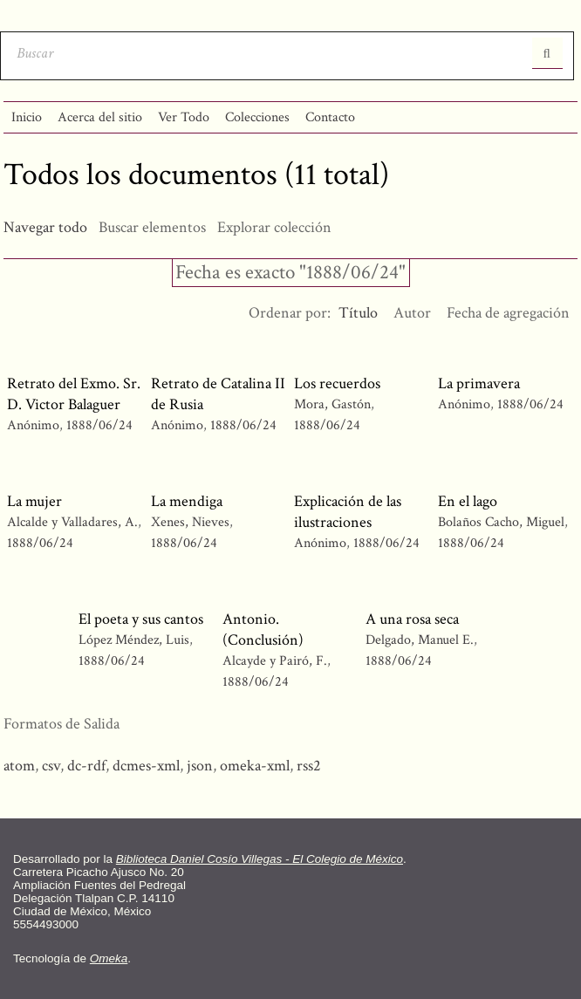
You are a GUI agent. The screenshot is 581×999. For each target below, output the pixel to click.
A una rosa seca (412, 619)
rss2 (309, 766)
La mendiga (186, 501)
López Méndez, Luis (136, 640)
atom (19, 766)
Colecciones (257, 117)
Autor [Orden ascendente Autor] (412, 313)
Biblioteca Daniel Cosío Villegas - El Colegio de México (259, 859)
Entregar (547, 53)
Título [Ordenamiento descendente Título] (358, 313)
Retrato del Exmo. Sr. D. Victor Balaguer (73, 393)
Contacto (330, 117)
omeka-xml (255, 766)
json (200, 766)
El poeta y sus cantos (141, 619)
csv (51, 766)
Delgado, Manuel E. (421, 640)
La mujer (34, 501)
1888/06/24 (99, 425)
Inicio (26, 117)
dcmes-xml (146, 766)
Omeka (109, 958)
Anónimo (33, 425)
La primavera (479, 383)
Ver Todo (183, 117)
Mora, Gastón (334, 404)
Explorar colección (274, 227)
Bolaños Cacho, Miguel (501, 522)
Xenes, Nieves (192, 522)
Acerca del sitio (100, 117)
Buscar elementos (152, 227)
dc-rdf (86, 766)
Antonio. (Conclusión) (263, 629)
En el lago (467, 501)
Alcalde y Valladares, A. (74, 522)
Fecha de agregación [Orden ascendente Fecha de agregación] (508, 313)
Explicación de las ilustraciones (347, 511)
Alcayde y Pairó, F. (276, 661)
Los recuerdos (337, 383)
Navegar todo (45, 227)
